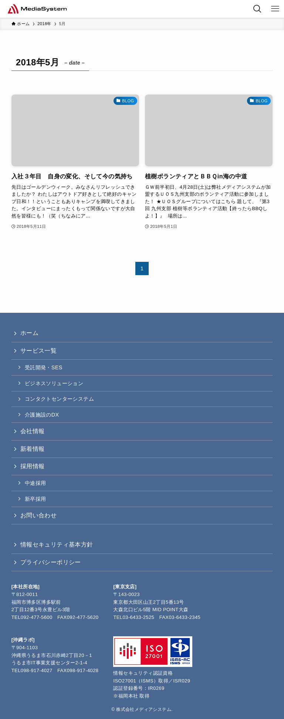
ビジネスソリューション (54, 383)
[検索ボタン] (257, 9)
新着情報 (32, 449)
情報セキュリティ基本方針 (56, 544)
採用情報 (32, 466)
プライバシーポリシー (50, 562)
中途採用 (35, 483)
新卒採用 (35, 499)
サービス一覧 (38, 350)
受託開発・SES (43, 367)
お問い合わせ (38, 515)
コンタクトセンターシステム (59, 399)
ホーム (29, 333)
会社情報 (32, 431)
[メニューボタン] (275, 9)
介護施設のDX (42, 415)
